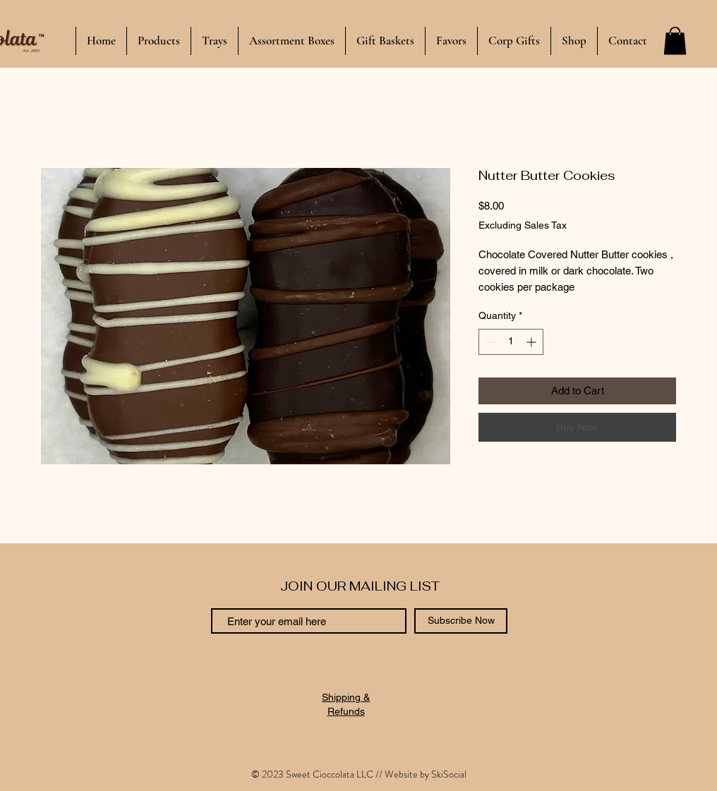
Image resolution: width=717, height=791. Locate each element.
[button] (675, 40)
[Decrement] (489, 342)
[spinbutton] (511, 342)
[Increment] (532, 342)
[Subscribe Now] (460, 621)
